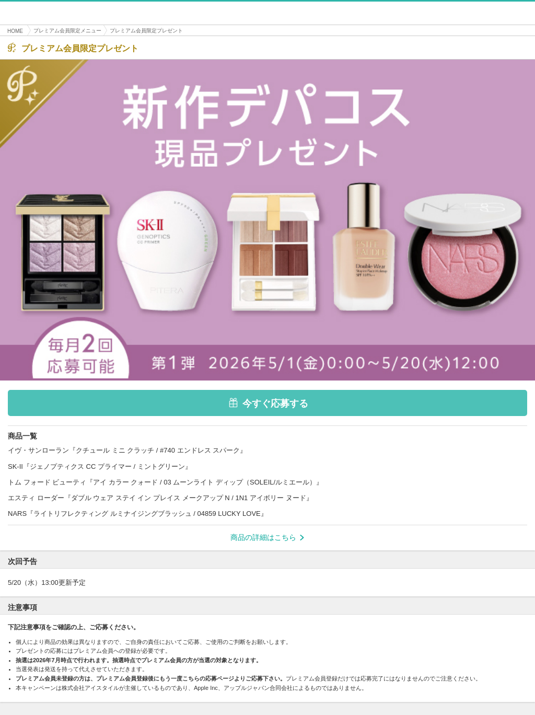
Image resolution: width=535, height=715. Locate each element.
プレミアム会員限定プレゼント (146, 30)
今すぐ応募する (267, 403)
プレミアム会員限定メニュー (67, 30)
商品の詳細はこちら (267, 537)
